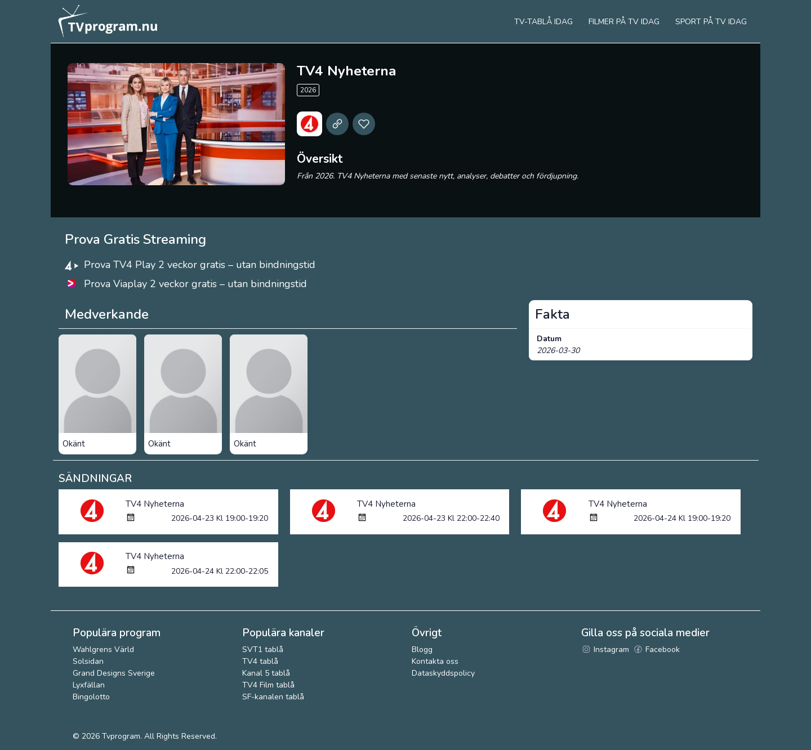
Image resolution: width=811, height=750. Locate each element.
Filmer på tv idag (624, 21)
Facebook (656, 649)
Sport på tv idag (711, 21)
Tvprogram (121, 736)
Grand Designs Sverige (114, 673)
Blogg (422, 649)
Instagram (605, 649)
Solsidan (88, 661)
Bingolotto (91, 696)
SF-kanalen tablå (273, 696)
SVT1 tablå (262, 649)
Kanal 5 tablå (266, 673)
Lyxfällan (89, 685)
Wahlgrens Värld (103, 649)
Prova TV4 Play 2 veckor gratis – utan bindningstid (199, 264)
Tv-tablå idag (543, 21)
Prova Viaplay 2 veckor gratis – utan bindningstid (195, 284)
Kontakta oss (435, 661)
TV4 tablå (260, 661)
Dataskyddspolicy (443, 673)
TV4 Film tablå (268, 685)
